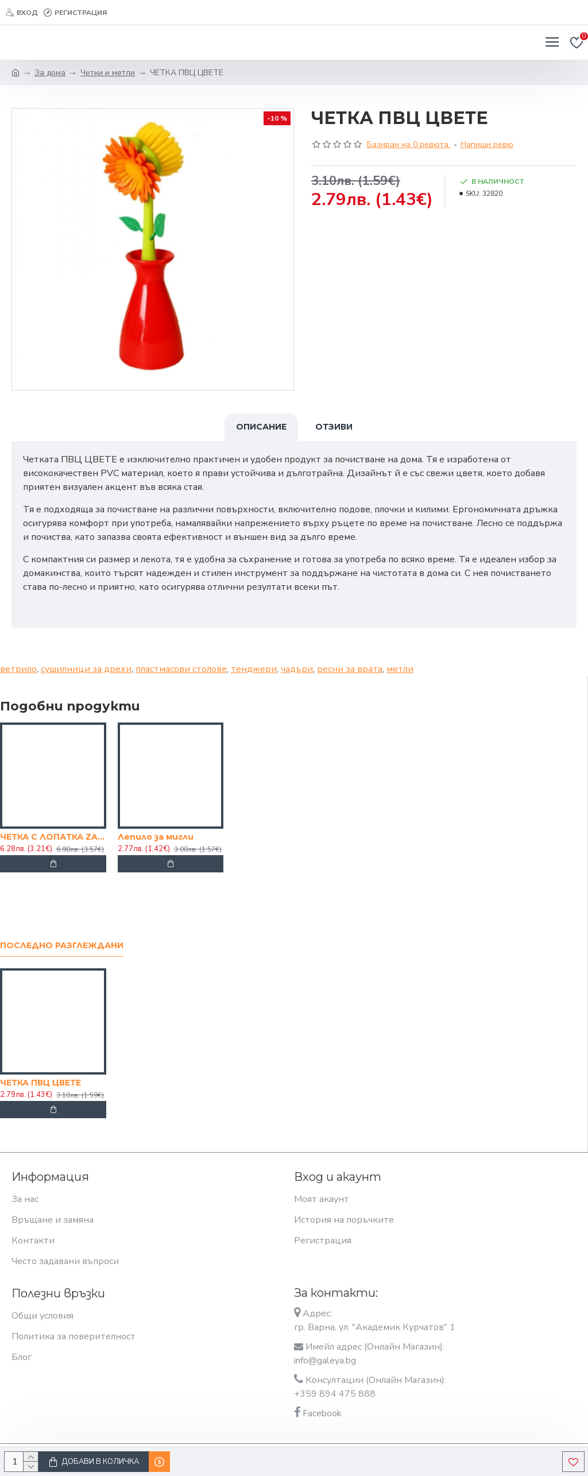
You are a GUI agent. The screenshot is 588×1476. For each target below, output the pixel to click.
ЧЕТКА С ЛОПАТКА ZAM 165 (53, 837)
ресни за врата (349, 669)
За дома (49, 72)
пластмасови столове (181, 669)
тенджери (254, 669)
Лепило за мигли (156, 837)
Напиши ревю (487, 144)
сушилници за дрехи (86, 669)
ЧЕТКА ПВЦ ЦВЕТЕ (40, 1082)
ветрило (18, 669)
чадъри (297, 669)
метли (399, 669)
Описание (261, 427)
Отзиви (334, 427)
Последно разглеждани (61, 945)
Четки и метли (107, 72)
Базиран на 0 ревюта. (408, 144)
